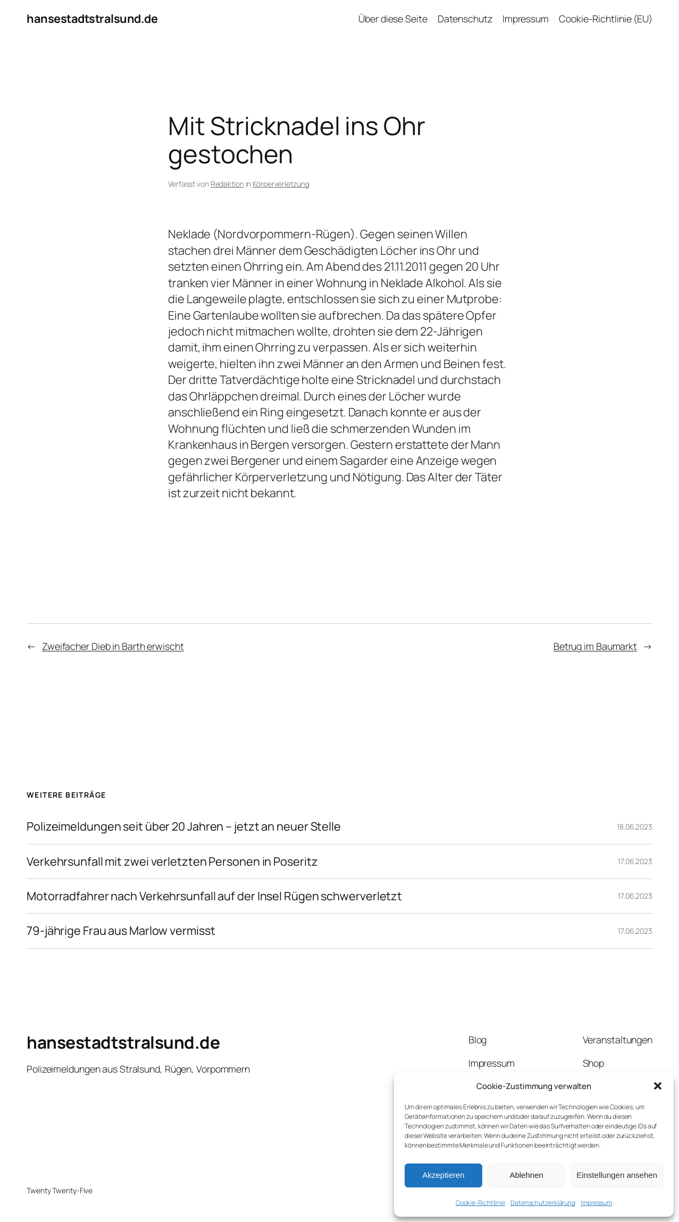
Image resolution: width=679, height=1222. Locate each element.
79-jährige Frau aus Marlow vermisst (121, 930)
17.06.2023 (635, 861)
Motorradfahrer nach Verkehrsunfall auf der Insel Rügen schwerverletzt (214, 896)
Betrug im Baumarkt (595, 646)
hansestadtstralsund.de (92, 19)
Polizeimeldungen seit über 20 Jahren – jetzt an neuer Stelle (184, 826)
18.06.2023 (634, 827)
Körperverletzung (281, 184)
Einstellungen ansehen (616, 1174)
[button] (657, 1086)
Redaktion (227, 184)
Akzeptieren (443, 1174)
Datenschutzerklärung (542, 1202)
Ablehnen (526, 1174)
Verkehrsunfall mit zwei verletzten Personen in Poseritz (172, 861)
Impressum (596, 1202)
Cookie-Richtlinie (480, 1202)
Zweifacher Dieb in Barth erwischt (113, 646)
